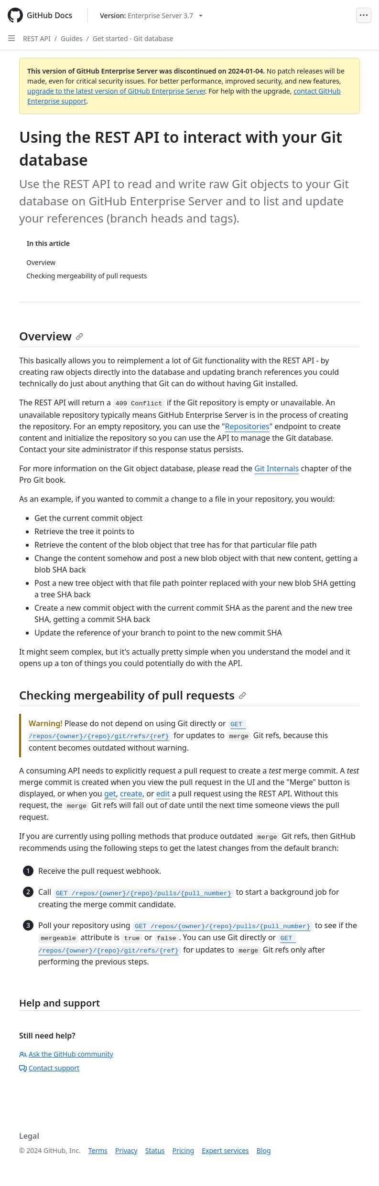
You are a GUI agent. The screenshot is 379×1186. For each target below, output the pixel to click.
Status (155, 1150)
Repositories (247, 426)
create (131, 793)
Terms (98, 1150)
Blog (264, 1150)
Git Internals (276, 468)
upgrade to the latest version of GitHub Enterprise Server (116, 90)
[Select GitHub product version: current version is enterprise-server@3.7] (151, 15)
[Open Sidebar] (11, 38)
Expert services (225, 1150)
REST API (37, 38)
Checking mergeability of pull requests (132, 695)
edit (163, 793)
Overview (51, 336)
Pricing (183, 1150)
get (110, 793)
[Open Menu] (363, 15)
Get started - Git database (133, 38)
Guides (72, 38)
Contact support (49, 1067)
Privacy (126, 1150)
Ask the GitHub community (66, 1054)
